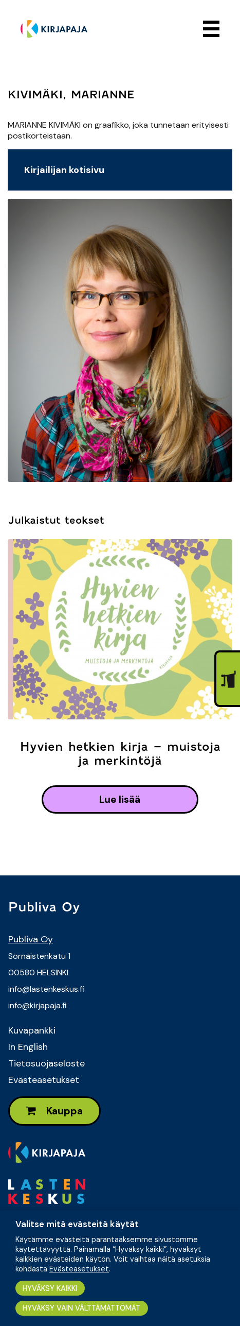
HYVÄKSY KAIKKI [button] (50, 1288)
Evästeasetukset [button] (79, 1268)
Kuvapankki (32, 1030)
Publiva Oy (30, 939)
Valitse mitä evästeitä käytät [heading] (77, 1224)
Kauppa (54, 1111)
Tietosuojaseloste (46, 1063)
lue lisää (119, 799)
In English (28, 1047)
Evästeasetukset (43, 1080)
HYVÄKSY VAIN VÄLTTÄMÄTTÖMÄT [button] (81, 1308)
